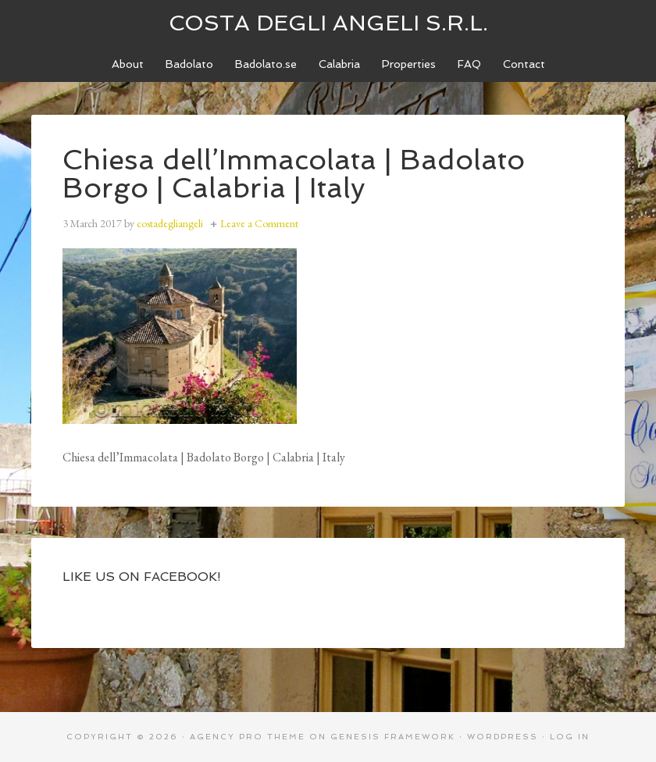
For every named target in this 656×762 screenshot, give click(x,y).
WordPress (502, 736)
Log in (570, 736)
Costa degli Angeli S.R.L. (328, 23)
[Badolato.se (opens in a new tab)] (266, 64)
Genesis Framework (392, 736)
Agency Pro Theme (247, 736)
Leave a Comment (259, 223)
